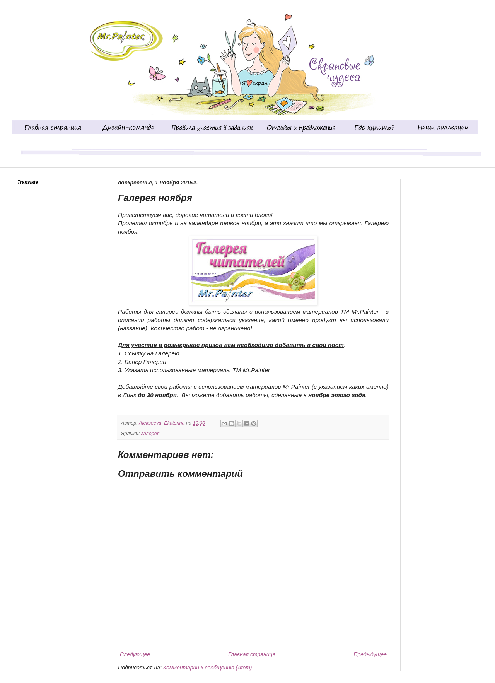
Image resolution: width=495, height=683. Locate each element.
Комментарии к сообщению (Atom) (207, 667)
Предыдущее (370, 654)
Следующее (135, 654)
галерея (150, 433)
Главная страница (251, 654)
